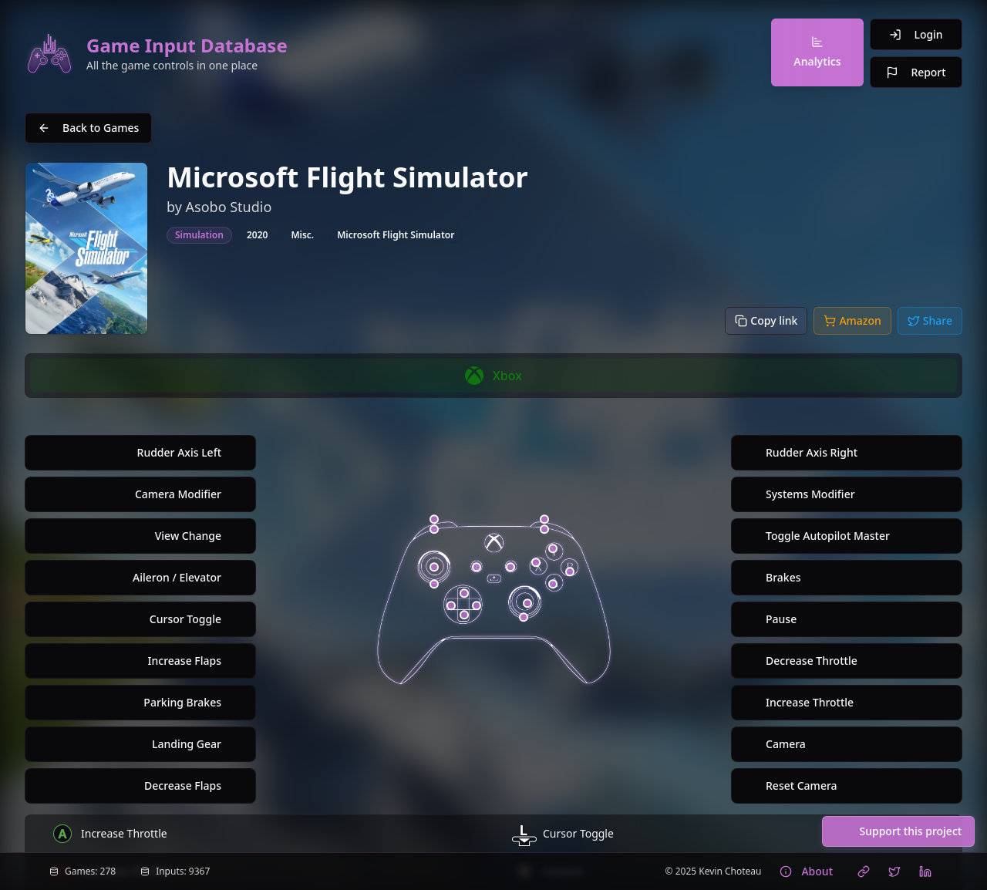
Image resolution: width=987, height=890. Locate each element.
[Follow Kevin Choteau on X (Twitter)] (894, 871)
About (806, 871)
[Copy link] (766, 321)
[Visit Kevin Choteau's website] (863, 871)
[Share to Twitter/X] (930, 321)
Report (915, 72)
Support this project (898, 831)
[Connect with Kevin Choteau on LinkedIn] (925, 871)
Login (915, 34)
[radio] (493, 376)
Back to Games (88, 127)
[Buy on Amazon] (852, 321)
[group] (493, 375)
